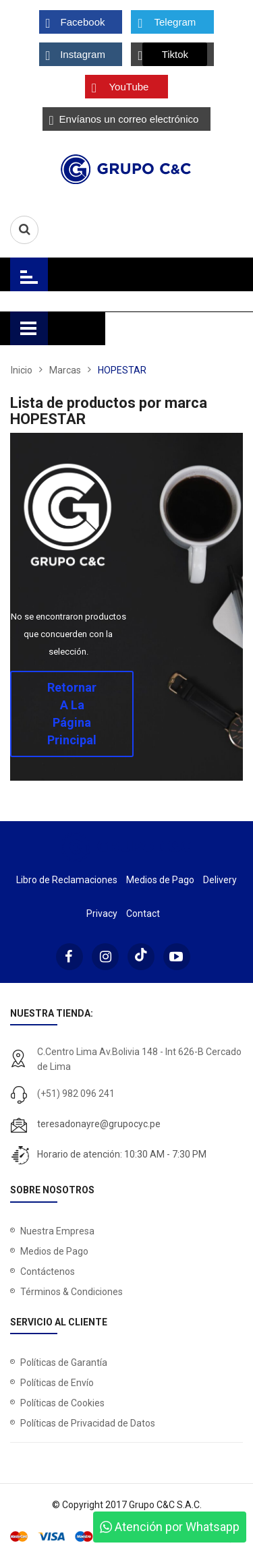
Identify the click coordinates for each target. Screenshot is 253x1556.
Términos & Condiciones (71, 1291)
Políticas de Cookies (62, 1403)
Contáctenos (47, 1271)
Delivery (220, 879)
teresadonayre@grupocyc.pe (99, 1123)
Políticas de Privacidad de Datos (87, 1423)
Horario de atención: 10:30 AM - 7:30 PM (121, 1154)
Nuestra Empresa (57, 1231)
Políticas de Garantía (63, 1362)
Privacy (101, 913)
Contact (143, 913)
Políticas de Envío (57, 1382)
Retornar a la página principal (71, 713)
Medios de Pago (160, 879)
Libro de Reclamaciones (66, 879)
